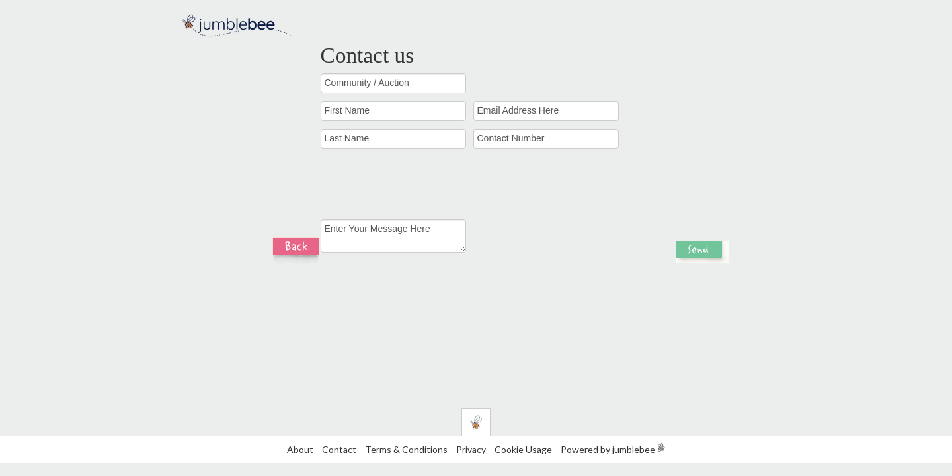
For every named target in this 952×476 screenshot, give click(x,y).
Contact (339, 449)
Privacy (471, 449)
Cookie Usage (523, 449)
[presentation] (567, 189)
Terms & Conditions (407, 449)
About (300, 449)
